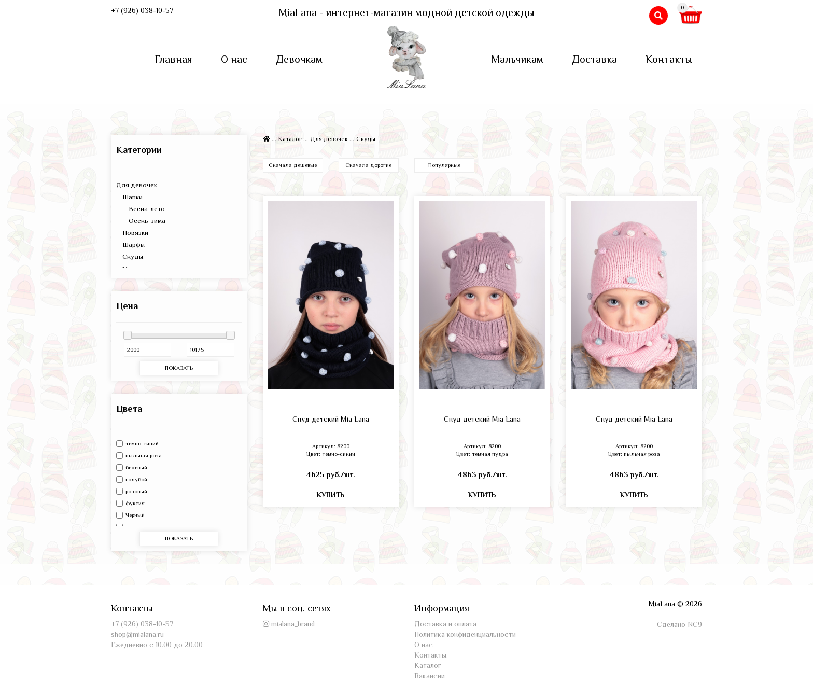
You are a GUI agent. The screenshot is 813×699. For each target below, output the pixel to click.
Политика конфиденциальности (465, 634)
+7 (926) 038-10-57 (142, 10)
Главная (173, 59)
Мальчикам (517, 59)
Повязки (132, 232)
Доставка (594, 59)
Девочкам (299, 59)
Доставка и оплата (445, 624)
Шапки (129, 197)
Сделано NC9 (679, 624)
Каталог (290, 139)
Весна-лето (140, 209)
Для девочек (136, 185)
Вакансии (429, 676)
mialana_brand (293, 624)
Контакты (669, 59)
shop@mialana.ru (137, 634)
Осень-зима (140, 221)
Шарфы (130, 244)
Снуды (129, 256)
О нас (234, 59)
